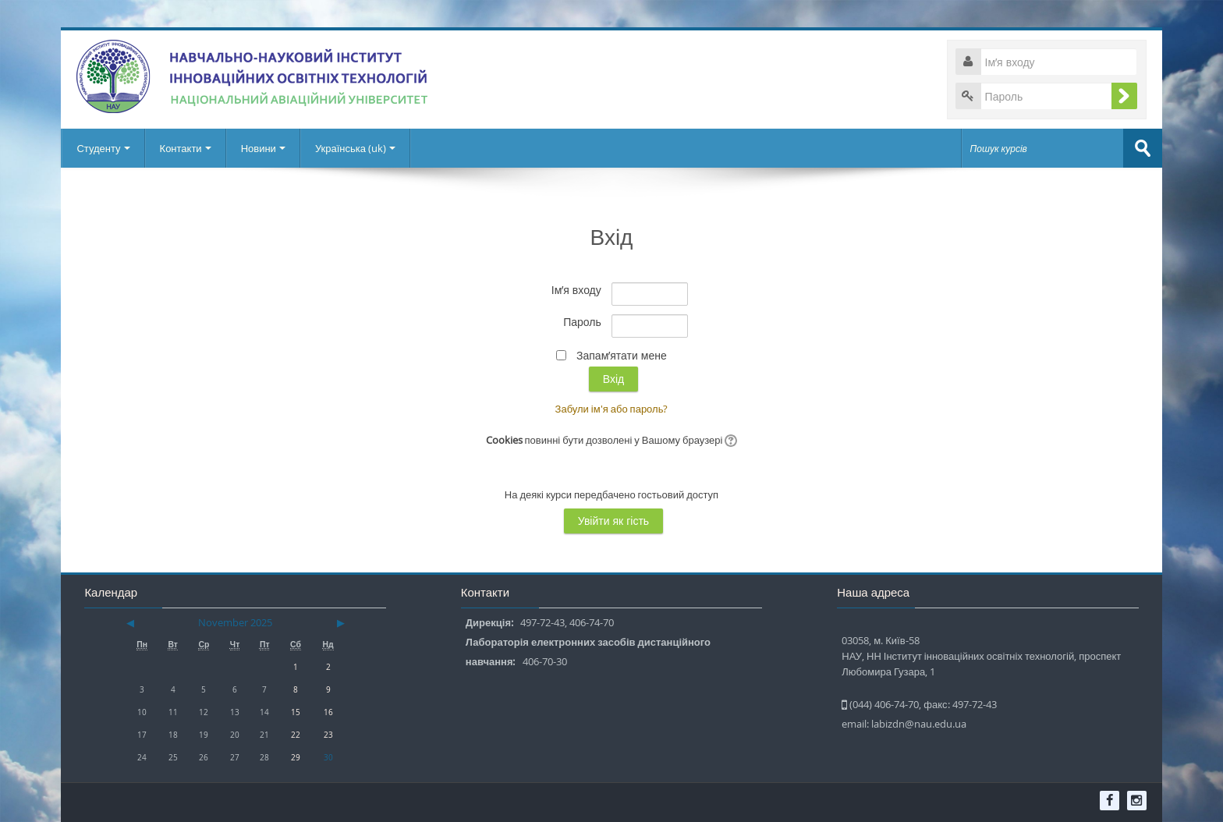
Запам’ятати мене (621, 355)
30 (328, 757)
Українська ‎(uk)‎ (355, 148)
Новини (263, 148)
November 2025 (235, 622)
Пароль (582, 321)
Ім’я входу (576, 289)
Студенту (102, 148)
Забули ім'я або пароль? (611, 409)
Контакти (185, 148)
